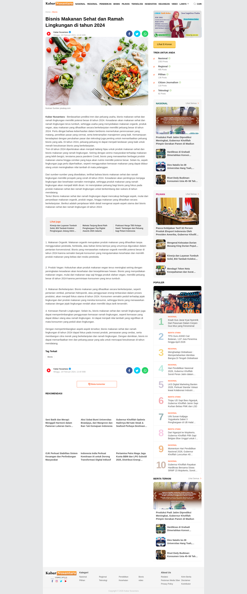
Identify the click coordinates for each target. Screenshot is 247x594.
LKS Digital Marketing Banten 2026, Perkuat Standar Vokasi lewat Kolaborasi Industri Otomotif (183, 387)
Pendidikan (105, 4)
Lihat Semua (191, 103)
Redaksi (164, 577)
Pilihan (125, 4)
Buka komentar (96, 384)
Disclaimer (185, 580)
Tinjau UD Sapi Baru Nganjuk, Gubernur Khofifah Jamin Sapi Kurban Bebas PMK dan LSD (183, 403)
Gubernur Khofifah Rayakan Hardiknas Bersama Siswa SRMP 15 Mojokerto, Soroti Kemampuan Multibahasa (182, 467)
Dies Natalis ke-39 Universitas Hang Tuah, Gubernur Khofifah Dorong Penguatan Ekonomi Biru (181, 167)
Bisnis (116, 4)
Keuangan (164, 4)
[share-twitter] (137, 33)
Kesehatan (151, 4)
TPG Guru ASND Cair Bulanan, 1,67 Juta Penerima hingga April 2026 (182, 339)
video (175, 4)
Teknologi (137, 4)
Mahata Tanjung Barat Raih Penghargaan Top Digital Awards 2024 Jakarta (95, 228)
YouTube (65, 582)
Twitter (61, 582)
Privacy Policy (167, 584)
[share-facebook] (129, 33)
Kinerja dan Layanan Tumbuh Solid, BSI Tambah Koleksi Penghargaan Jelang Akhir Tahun (63, 228)
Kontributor (186, 584)
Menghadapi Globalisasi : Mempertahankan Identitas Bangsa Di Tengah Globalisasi (183, 355)
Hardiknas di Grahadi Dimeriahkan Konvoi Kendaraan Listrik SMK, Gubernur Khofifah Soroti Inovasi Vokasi (180, 154)
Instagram (56, 582)
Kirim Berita (186, 577)
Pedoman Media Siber (170, 580)
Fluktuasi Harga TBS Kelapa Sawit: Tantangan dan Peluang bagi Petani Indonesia (129, 228)
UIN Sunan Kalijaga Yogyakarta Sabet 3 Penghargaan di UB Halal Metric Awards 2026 (180, 419)
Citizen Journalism (168, 82)
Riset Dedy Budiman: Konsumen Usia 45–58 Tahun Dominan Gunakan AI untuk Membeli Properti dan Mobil (182, 180)
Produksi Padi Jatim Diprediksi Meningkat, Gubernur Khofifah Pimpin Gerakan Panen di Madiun (175, 140)
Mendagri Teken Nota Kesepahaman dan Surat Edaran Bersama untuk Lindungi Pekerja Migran (180, 270)
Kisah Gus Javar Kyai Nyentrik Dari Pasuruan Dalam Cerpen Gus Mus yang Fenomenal (183, 323)
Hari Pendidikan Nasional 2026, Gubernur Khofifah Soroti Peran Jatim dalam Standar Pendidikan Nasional (182, 371)
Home (48, 12)
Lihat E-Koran (164, 44)
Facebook (52, 582)
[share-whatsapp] (145, 33)
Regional (92, 4)
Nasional (80, 4)
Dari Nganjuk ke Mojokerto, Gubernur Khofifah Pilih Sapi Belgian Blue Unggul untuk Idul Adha (183, 435)
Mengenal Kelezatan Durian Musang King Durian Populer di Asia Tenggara (182, 244)
